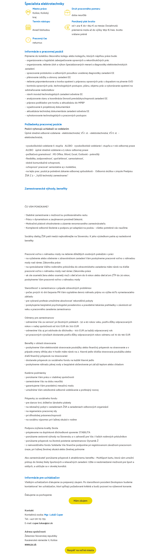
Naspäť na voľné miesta (80, 550)
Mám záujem (80, 501)
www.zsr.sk (30, 544)
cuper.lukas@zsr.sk (42, 523)
